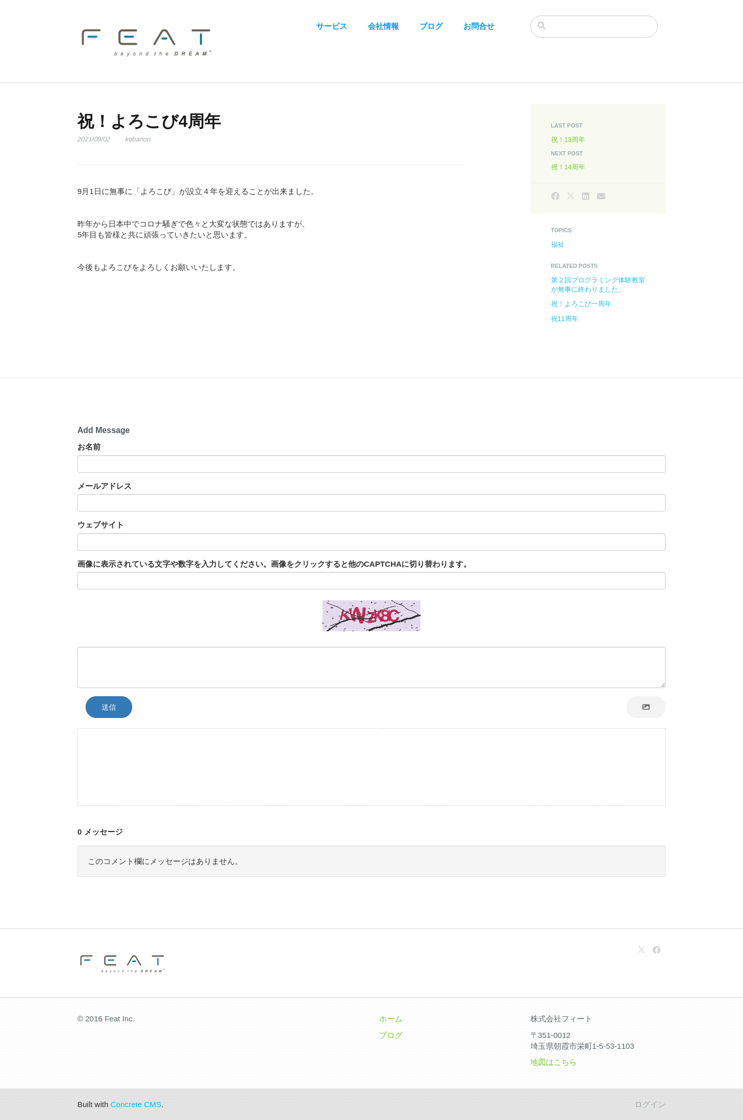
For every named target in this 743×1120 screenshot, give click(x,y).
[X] (571, 196)
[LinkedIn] (585, 196)
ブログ (431, 26)
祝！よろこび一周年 (581, 304)
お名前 (89, 446)
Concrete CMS (135, 1104)
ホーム (390, 1018)
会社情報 (383, 26)
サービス (331, 26)
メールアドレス (104, 486)
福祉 (557, 244)
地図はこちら (553, 1062)
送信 (109, 707)
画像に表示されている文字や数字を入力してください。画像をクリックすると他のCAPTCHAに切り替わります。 (274, 563)
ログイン (650, 1104)
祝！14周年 (568, 167)
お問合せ (478, 26)
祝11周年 (564, 319)
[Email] (601, 196)
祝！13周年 (568, 139)
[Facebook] (555, 196)
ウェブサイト (100, 524)
